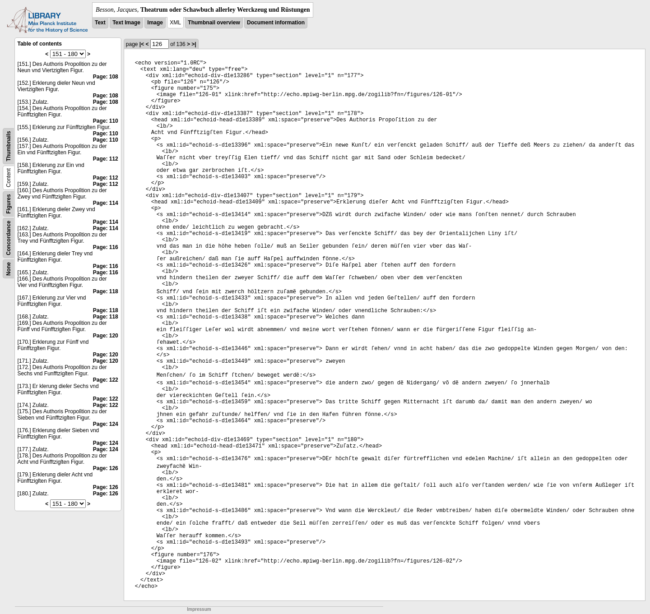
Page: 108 (105, 77)
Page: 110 (105, 121)
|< (141, 44)
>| (193, 44)
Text (100, 22)
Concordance (8, 238)
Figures (8, 203)
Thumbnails (8, 146)
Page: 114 (105, 203)
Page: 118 (105, 291)
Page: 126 (105, 468)
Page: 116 (105, 247)
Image (155, 22)
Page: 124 (105, 424)
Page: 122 (105, 380)
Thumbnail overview (214, 22)
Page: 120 (105, 335)
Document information (276, 22)
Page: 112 (105, 159)
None (8, 269)
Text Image (126, 22)
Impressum (199, 609)
